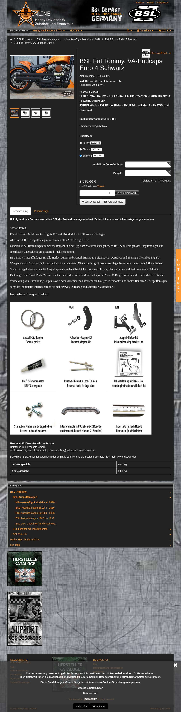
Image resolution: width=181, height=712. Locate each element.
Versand (100, 186)
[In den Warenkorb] (127, 193)
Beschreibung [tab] (20, 211)
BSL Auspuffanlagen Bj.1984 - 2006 (35, 513)
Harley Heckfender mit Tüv (49, 30)
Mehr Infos (81, 706)
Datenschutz (90, 693)
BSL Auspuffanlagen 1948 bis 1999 (35, 518)
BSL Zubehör (93, 534)
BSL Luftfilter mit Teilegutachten (93, 529)
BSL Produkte (19, 30)
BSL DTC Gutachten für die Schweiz (36, 523)
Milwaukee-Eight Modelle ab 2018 (35, 502)
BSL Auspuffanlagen (93, 497)
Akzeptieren (99, 706)
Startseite (140, 2)
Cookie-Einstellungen (90, 688)
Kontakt (150, 2)
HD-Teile (76, 30)
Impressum (90, 698)
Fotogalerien (162, 2)
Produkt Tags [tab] (41, 211)
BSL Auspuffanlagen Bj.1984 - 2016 (35, 507)
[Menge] (97, 193)
